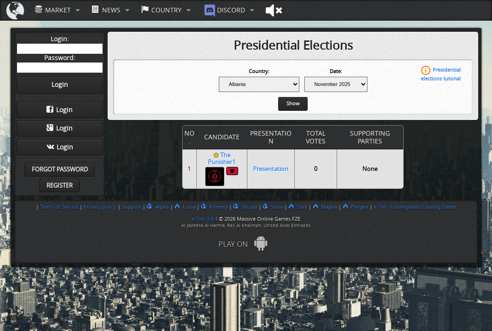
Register (59, 185)
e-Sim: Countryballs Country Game (415, 207)
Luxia (184, 207)
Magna (325, 207)
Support (131, 207)
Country (161, 10)
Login (59, 110)
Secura (245, 207)
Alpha (158, 207)
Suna (273, 207)
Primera (214, 207)
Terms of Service (59, 207)
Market (53, 10)
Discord (223, 10)
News (106, 10)
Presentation (270, 169)
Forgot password (60, 169)
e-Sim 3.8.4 (204, 219)
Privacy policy (100, 207)
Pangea (355, 207)
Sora (297, 207)
